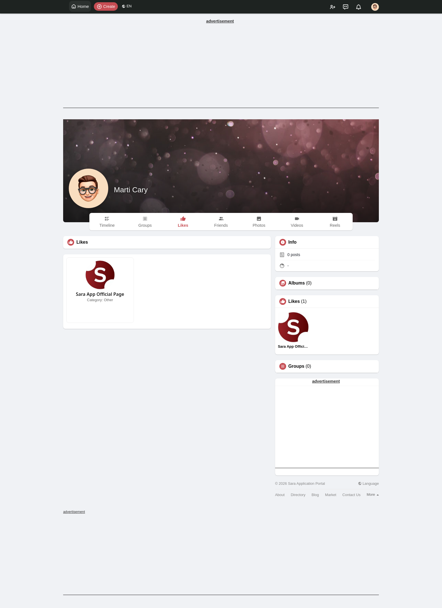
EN (128, 6)
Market (330, 495)
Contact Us (351, 495)
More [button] (373, 494)
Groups (296, 366)
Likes (294, 301)
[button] (107, 6)
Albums (296, 283)
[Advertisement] (221, 66)
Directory (298, 495)
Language (368, 483)
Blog (315, 495)
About (280, 495)
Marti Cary (131, 190)
